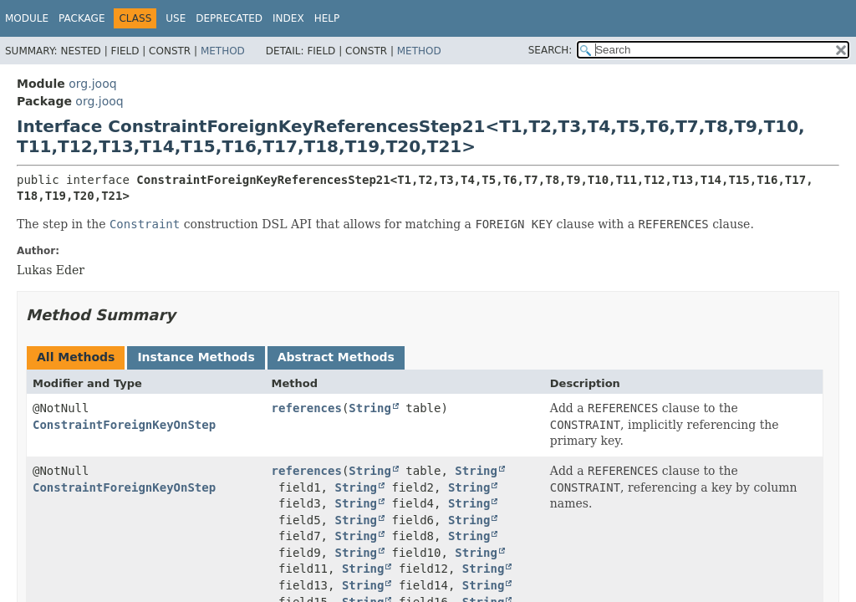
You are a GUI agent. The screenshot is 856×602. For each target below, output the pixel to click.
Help (327, 18)
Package (81, 18)
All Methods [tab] (76, 357)
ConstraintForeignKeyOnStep (124, 424)
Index (288, 18)
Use (176, 18)
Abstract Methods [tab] (336, 357)
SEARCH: (550, 50)
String (370, 408)
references (307, 408)
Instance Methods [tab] (195, 357)
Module (26, 18)
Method (223, 51)
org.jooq (92, 83)
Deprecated (229, 18)
